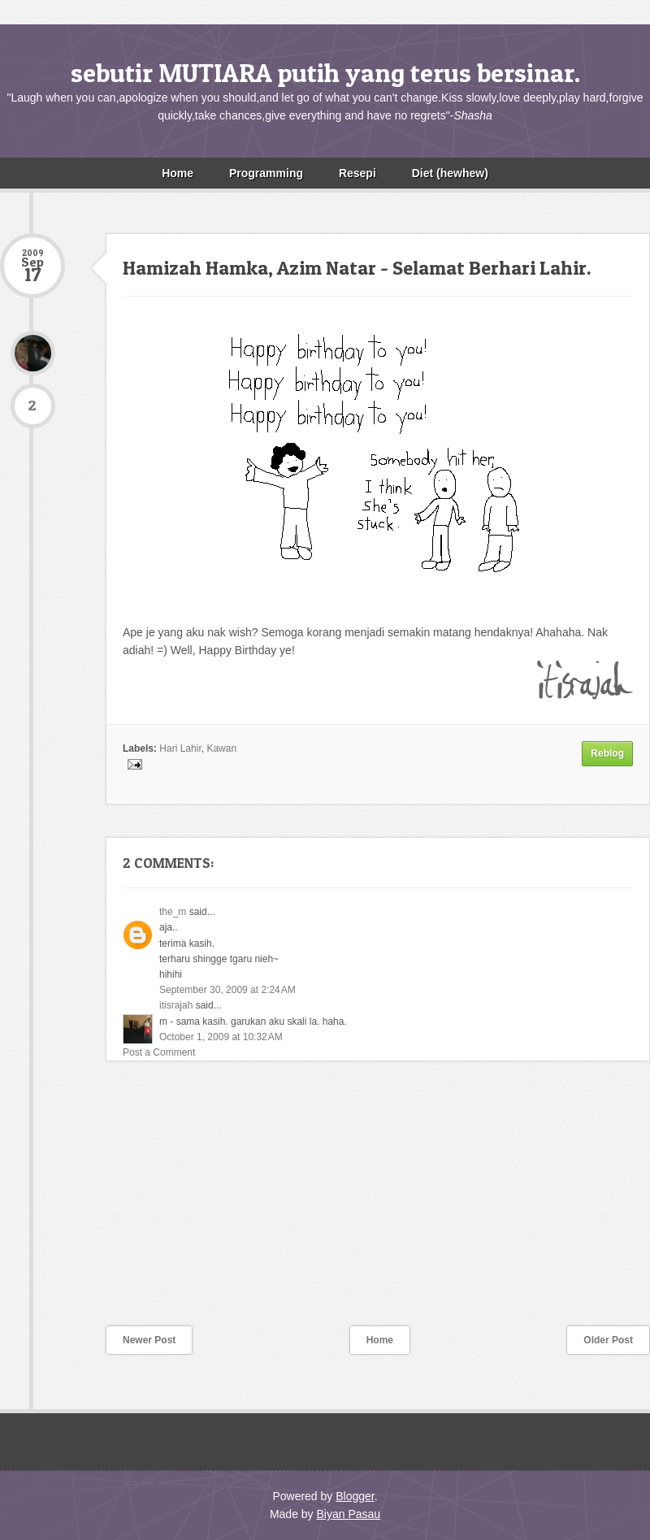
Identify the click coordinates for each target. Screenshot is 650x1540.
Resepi (357, 173)
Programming (266, 173)
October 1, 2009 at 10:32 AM (221, 1037)
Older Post (608, 1340)
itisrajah (176, 1005)
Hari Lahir (180, 748)
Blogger (355, 1496)
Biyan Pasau (348, 1513)
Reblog (607, 753)
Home (177, 173)
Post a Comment (159, 1052)
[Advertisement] (122, 1203)
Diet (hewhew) (450, 173)
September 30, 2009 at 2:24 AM (227, 990)
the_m (172, 911)
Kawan (221, 748)
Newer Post (149, 1340)
